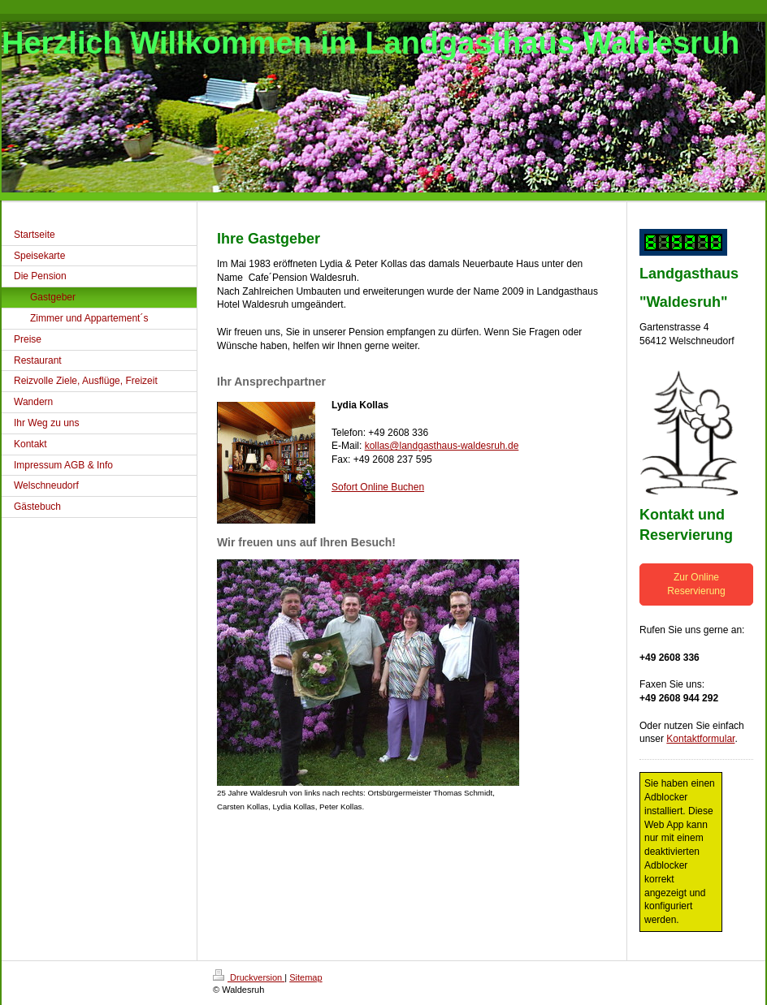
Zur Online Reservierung (696, 584)
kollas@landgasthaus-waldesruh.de (442, 445)
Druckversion (248, 977)
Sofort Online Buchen (378, 487)
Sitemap (305, 977)
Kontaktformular (700, 738)
